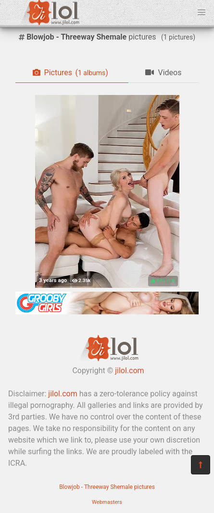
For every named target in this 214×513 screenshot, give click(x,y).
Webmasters (107, 502)
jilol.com (129, 370)
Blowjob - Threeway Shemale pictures (107, 487)
